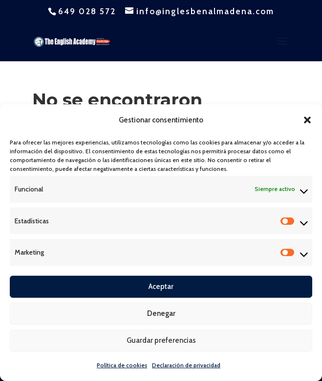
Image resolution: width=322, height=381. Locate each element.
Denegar (161, 313)
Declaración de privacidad (186, 365)
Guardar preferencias (161, 340)
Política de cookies (122, 365)
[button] (307, 120)
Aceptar (161, 286)
